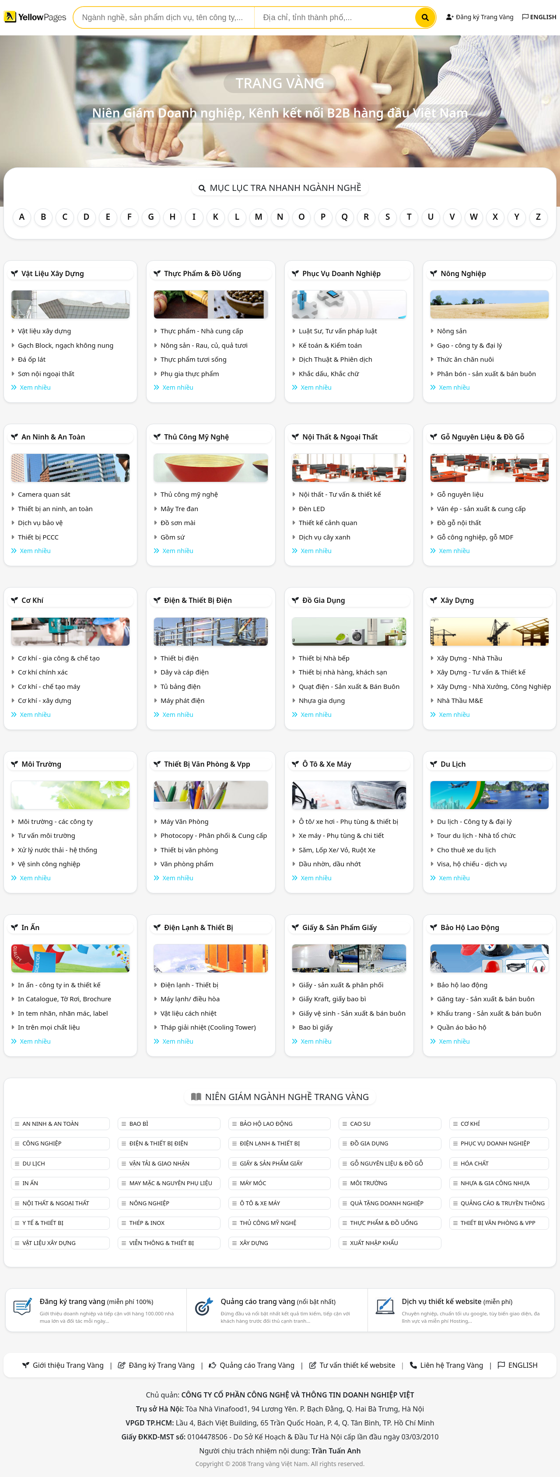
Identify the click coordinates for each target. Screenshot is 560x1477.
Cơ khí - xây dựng (44, 700)
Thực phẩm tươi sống (194, 359)
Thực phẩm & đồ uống (202, 273)
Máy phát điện (183, 700)
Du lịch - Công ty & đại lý (474, 821)
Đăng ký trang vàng (97, 1301)
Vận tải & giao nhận (159, 1163)
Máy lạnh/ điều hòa (190, 998)
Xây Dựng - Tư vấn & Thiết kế (481, 672)
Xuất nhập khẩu (374, 1243)
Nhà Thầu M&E (460, 700)
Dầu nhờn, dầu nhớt (330, 863)
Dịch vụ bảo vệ (40, 522)
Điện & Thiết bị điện (198, 600)
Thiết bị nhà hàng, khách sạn (343, 672)
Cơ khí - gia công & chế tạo (59, 658)
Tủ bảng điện (181, 686)
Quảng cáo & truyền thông (503, 1203)
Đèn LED (312, 508)
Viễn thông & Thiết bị (162, 1243)
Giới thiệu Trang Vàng (68, 1365)
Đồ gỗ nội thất (459, 522)
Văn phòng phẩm (187, 863)
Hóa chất (475, 1163)
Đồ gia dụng (323, 600)
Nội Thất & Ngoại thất (340, 437)
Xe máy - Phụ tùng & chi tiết (341, 835)
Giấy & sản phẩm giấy (339, 927)
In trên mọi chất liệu (49, 1027)
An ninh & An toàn (53, 437)
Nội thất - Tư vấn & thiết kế (340, 494)
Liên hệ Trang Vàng (451, 1365)
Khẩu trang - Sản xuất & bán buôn (489, 1013)
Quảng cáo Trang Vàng (257, 1365)
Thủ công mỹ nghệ (196, 437)
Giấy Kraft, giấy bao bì (332, 998)
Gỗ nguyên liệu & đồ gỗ (482, 437)
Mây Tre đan (179, 508)
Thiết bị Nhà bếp (324, 658)
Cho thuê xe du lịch (466, 849)
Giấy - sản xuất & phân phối (341, 984)
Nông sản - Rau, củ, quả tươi (204, 345)
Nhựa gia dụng (322, 700)
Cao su (360, 1124)
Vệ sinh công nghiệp (49, 863)
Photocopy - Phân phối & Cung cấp (214, 835)
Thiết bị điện (180, 658)
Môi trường (41, 764)
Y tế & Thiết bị (42, 1223)
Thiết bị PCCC (38, 537)
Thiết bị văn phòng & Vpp (207, 764)
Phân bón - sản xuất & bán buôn (486, 373)
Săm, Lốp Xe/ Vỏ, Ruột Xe (337, 849)
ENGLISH (539, 17)
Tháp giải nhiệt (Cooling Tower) (208, 1027)
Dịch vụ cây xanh (324, 537)
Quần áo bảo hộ (461, 1027)
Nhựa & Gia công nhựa (495, 1183)
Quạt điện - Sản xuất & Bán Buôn (349, 686)
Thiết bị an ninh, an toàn (55, 508)
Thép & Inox (147, 1223)
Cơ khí (32, 600)
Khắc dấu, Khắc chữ (329, 373)
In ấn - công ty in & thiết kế (59, 984)
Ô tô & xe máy (326, 764)
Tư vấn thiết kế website (358, 1365)
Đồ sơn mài (178, 522)
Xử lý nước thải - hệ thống (57, 849)
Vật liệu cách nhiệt (189, 1013)
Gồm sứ (173, 537)
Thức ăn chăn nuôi (465, 359)
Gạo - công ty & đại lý (469, 345)
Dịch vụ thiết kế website (457, 1301)
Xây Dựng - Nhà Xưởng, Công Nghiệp (494, 686)
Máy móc (253, 1183)
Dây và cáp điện (185, 672)
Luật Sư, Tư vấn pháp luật (338, 330)
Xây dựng (457, 600)
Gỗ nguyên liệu (460, 494)
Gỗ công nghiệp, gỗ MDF (475, 537)
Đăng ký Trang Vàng (479, 17)
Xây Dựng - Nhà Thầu (469, 658)
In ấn (30, 927)
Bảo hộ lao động (470, 927)
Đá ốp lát (32, 359)
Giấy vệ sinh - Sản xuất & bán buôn (352, 1013)
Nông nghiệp (463, 273)
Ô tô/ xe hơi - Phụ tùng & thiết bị (349, 821)
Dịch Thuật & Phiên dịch (335, 359)
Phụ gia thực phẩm (190, 373)
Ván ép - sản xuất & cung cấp (481, 508)
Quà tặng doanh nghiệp (387, 1203)
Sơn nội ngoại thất (46, 373)
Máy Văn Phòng (185, 821)
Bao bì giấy (315, 1027)
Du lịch (453, 764)
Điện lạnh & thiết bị (198, 927)
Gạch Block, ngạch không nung (66, 345)
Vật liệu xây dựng (52, 273)
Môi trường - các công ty (55, 821)
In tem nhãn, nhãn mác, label (63, 1013)
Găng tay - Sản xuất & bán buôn (486, 998)
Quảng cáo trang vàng (278, 1301)
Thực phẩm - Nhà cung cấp (202, 330)
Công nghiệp (41, 1143)
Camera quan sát (44, 494)
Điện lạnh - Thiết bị (189, 984)
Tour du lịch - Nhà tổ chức (476, 835)
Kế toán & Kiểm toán (330, 345)
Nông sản (452, 330)
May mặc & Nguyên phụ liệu (171, 1183)
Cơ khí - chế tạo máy (49, 686)
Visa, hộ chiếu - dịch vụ (472, 863)
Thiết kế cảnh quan (328, 522)
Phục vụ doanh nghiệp (341, 273)
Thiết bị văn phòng (189, 849)
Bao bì (139, 1124)
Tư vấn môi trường (46, 835)
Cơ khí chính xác (43, 672)
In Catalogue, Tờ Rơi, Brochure (64, 998)
